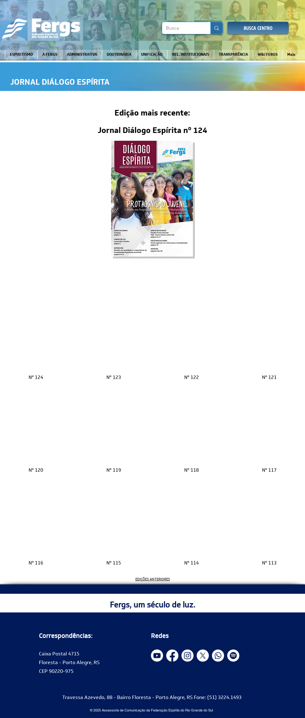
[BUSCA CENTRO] (258, 28)
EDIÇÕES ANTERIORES (152, 579)
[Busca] (181, 28)
